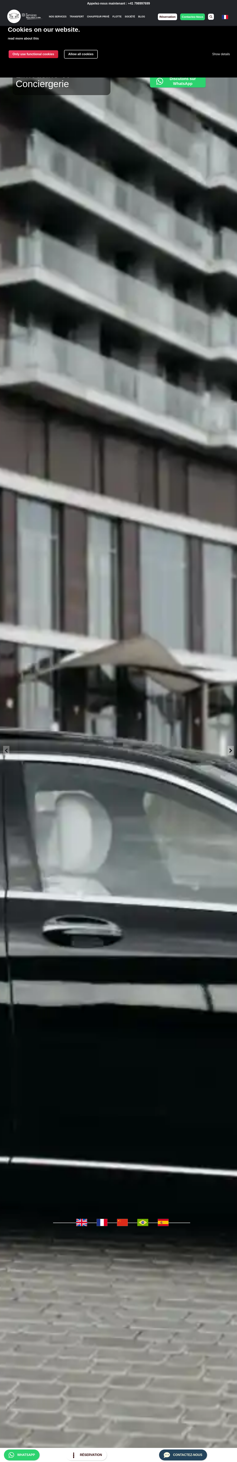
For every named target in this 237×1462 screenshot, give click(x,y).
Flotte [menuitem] (117, 16)
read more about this (23, 38)
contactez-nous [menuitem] (192, 16)
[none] (58, 16)
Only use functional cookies (33, 54)
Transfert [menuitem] (77, 16)
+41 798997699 (139, 3)
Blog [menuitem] (141, 16)
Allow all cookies (81, 54)
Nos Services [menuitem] (58, 16)
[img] (25, 17)
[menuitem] (211, 17)
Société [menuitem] (130, 16)
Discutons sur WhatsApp (175, 81)
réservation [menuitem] (167, 16)
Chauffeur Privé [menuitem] (98, 16)
